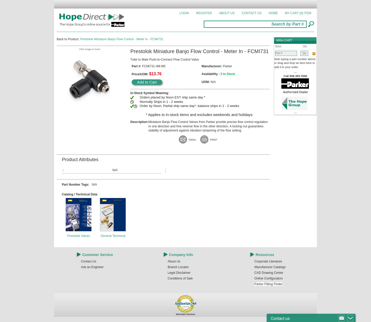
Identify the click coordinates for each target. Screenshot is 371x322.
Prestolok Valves (78, 236)
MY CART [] (298, 13)
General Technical (112, 236)
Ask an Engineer (92, 267)
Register (204, 13)
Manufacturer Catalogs (269, 267)
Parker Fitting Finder (268, 284)
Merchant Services (185, 314)
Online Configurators (268, 278)
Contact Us (252, 13)
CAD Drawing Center (268, 273)
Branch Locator (178, 267)
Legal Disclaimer (179, 273)
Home (273, 13)
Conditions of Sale (180, 278)
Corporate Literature (268, 261)
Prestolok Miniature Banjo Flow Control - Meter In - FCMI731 (121, 39)
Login (184, 13)
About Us (227, 13)
